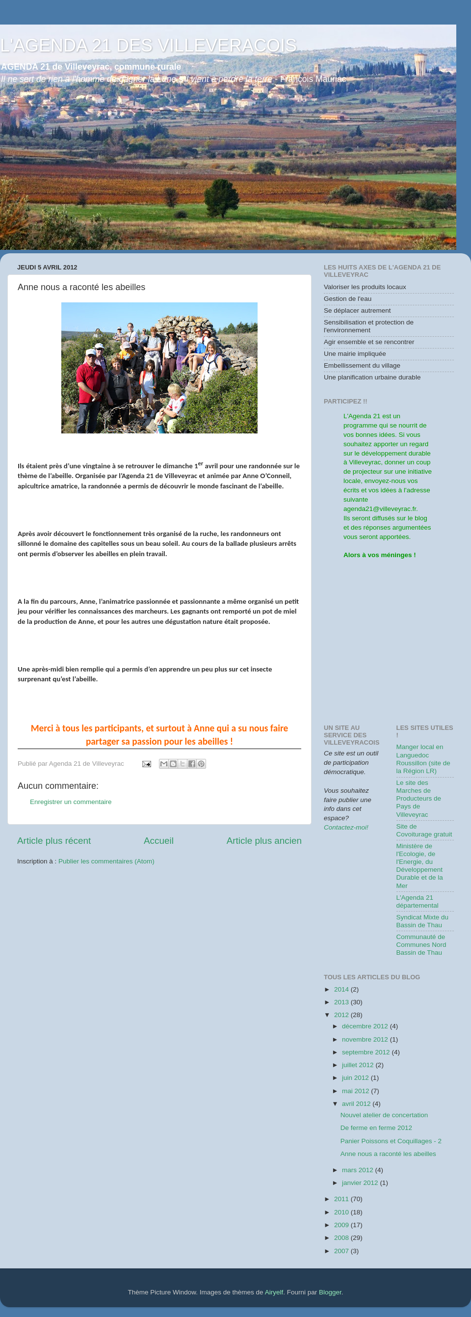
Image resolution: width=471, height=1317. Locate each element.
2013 (342, 1002)
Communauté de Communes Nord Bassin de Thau (421, 944)
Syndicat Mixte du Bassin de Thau (422, 921)
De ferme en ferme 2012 (376, 1127)
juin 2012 (356, 1077)
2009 (342, 1225)
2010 (342, 1212)
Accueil (159, 840)
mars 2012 (358, 1170)
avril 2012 (357, 1103)
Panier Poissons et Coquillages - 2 (391, 1141)
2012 (342, 1015)
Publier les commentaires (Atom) (106, 861)
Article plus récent (54, 840)
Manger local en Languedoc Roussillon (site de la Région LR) (423, 759)
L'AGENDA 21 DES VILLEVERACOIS (148, 45)
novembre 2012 (366, 1039)
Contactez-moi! (346, 827)
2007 (342, 1251)
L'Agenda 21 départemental (417, 901)
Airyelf (274, 1292)
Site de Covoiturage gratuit (424, 830)
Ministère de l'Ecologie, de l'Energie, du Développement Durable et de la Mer (419, 865)
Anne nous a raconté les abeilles (388, 1153)
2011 (342, 1199)
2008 (342, 1237)
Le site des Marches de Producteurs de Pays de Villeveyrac (419, 798)
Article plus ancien (264, 840)
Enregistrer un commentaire (71, 802)
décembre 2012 (366, 1026)
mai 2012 (356, 1091)
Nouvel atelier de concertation (384, 1115)
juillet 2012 (358, 1065)
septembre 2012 (367, 1052)
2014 (342, 989)
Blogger (330, 1292)
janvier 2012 (361, 1182)
